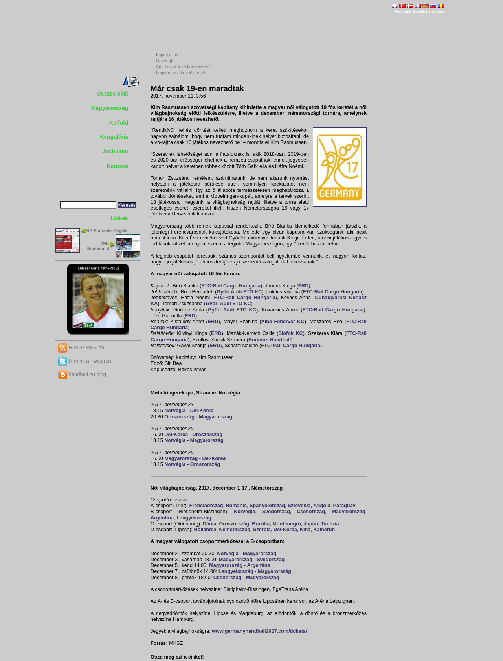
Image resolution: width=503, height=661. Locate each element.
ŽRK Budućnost (98, 246)
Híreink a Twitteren (84, 361)
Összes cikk (112, 93)
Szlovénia (299, 505)
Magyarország (109, 108)
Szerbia (262, 529)
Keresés (118, 166)
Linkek (119, 218)
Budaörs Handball (269, 339)
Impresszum (168, 54)
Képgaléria (114, 137)
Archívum (115, 151)
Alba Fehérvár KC (283, 321)
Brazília (261, 524)
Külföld (118, 123)
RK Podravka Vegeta (107, 230)
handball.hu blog (82, 374)
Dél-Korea (202, 410)
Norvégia (174, 410)
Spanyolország (267, 505)
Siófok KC (290, 333)
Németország (234, 529)
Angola (322, 505)
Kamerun (324, 529)
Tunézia (330, 524)
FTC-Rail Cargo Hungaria (230, 286)
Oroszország (179, 417)
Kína (305, 529)
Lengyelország (193, 518)
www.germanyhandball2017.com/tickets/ (259, 631)
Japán (311, 524)
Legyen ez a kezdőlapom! (180, 72)
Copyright (165, 60)
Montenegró (286, 524)
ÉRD (303, 286)
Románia (236, 505)
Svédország (276, 511)
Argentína (162, 518)
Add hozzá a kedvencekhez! (183, 66)
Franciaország (206, 505)
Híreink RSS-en (81, 347)
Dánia (209, 524)
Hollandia (205, 529)
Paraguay (344, 505)
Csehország (311, 511)
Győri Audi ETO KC (239, 292)
